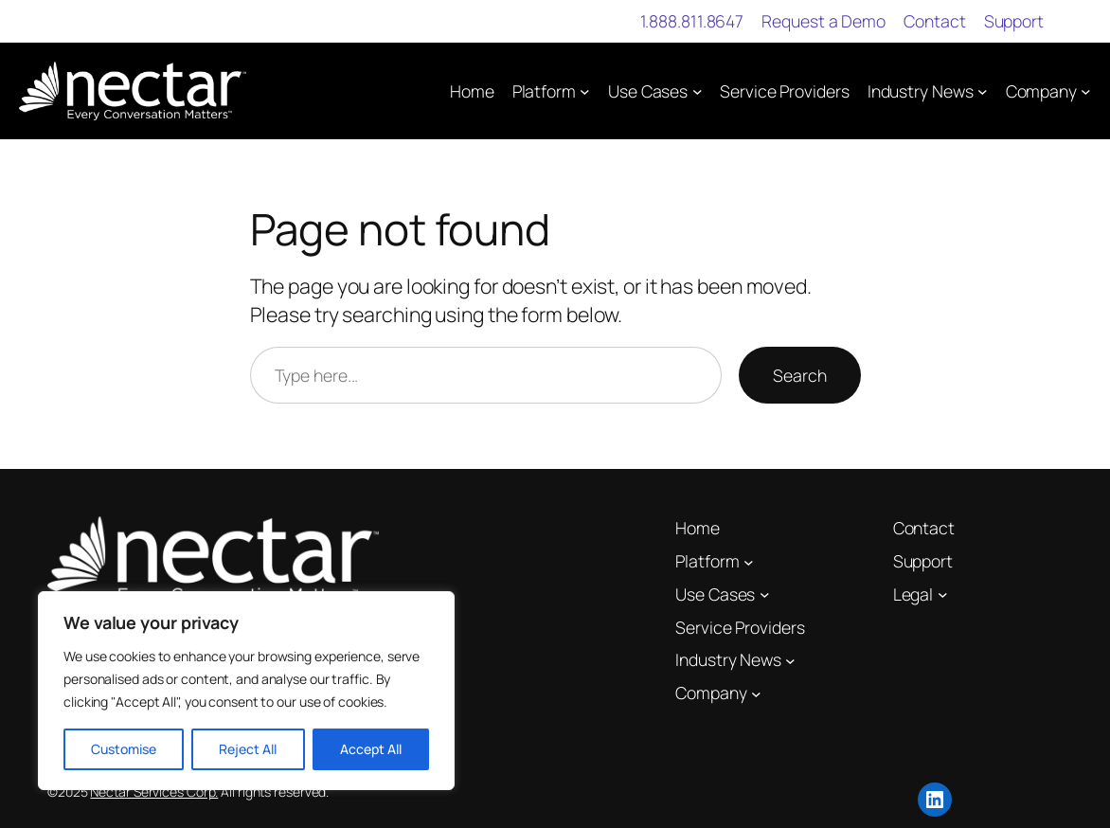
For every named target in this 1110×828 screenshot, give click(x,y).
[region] (246, 690)
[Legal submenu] (943, 594)
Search (799, 375)
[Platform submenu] (585, 91)
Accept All (371, 749)
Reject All (248, 749)
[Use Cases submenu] (697, 91)
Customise (123, 749)
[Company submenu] (1086, 91)
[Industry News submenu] (982, 91)
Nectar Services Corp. (154, 792)
